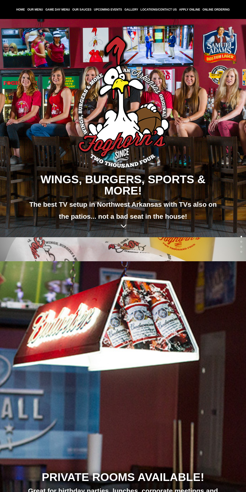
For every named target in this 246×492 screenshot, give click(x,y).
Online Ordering (216, 9)
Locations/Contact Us (159, 9)
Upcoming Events (108, 9)
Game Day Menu (57, 9)
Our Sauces (82, 9)
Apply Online (189, 9)
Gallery (131, 9)
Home (20, 9)
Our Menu (35, 9)
